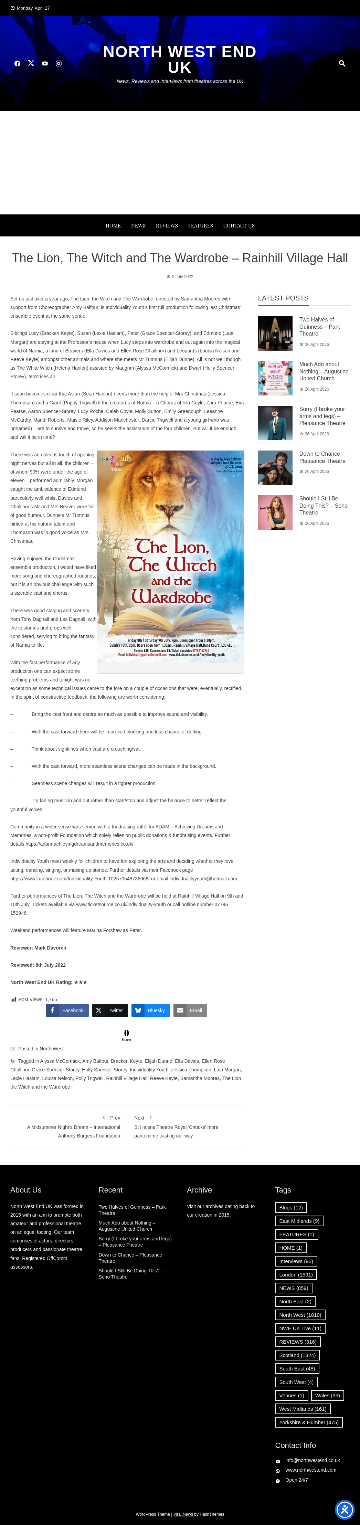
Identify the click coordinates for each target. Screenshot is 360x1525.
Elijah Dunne (158, 1061)
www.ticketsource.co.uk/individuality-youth (121, 904)
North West (52, 1048)
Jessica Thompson (191, 1069)
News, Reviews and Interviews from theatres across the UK (180, 81)
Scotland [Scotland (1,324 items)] (297, 1355)
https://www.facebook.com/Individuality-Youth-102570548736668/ (80, 878)
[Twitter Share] (110, 1010)
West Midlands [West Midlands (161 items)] (303, 1409)
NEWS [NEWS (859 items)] (293, 1288)
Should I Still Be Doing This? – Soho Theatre (323, 506)
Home (113, 225)
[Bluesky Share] (150, 1010)
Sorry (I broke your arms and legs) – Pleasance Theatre (322, 416)
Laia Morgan (227, 1069)
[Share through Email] (190, 1010)
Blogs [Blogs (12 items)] (291, 1207)
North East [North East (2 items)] (295, 1301)
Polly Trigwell (89, 1078)
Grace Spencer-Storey (55, 1069)
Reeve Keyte (164, 1078)
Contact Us (239, 225)
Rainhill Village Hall (127, 1078)
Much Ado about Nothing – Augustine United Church (324, 371)
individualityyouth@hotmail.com (203, 878)
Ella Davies (187, 1061)
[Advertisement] (180, 163)
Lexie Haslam (25, 1078)
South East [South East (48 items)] (297, 1369)
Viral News (183, 1514)
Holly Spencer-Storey (104, 1069)
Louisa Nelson (57, 1078)
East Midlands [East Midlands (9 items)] (299, 1221)
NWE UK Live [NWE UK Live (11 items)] (300, 1328)
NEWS (138, 225)
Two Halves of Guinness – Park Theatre (319, 327)
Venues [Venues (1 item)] (292, 1395)
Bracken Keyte (126, 1061)
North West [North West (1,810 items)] (300, 1315)
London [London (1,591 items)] (296, 1275)
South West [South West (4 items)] (296, 1382)
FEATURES (200, 225)
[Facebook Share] (67, 1010)
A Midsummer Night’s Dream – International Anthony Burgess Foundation (68, 1125)
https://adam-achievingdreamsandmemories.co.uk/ (79, 844)
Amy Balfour (95, 1061)
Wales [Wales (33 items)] (327, 1395)
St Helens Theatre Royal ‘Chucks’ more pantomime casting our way (185, 1125)
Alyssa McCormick (60, 1061)
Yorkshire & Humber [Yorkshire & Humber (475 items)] (309, 1422)
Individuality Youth (149, 1069)
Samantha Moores (200, 1078)
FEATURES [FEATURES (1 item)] (296, 1234)
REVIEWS (167, 225)
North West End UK (180, 59)
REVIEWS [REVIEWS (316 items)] (298, 1342)
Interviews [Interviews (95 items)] (296, 1261)
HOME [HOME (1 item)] (291, 1248)
